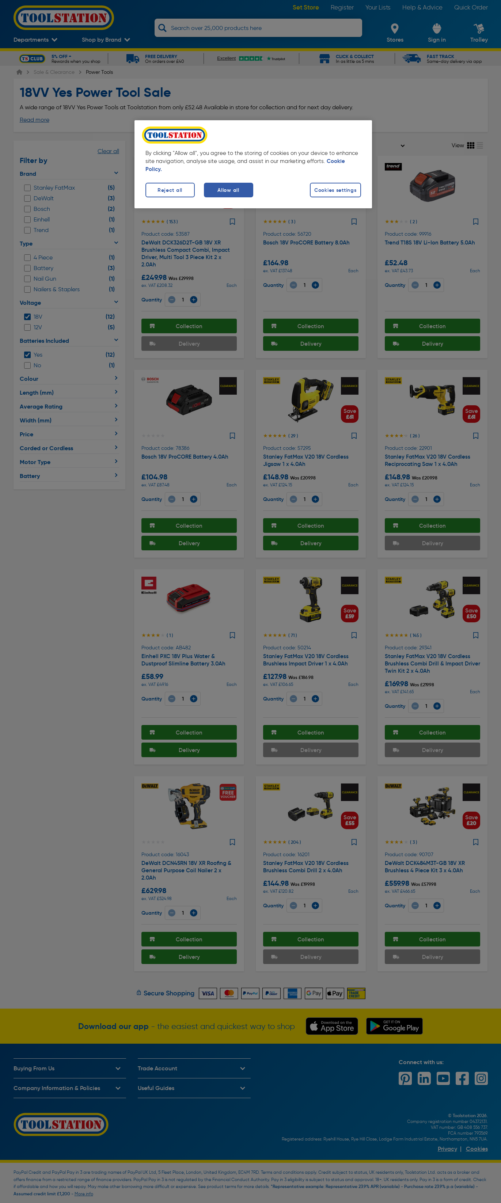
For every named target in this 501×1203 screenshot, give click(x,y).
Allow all (228, 190)
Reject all (169, 190)
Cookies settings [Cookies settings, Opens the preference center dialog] (335, 190)
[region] (253, 164)
